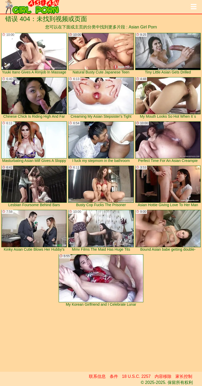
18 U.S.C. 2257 (136, 376)
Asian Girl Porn (143, 27)
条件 (114, 376)
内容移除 (163, 376)
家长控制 (183, 376)
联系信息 (97, 376)
